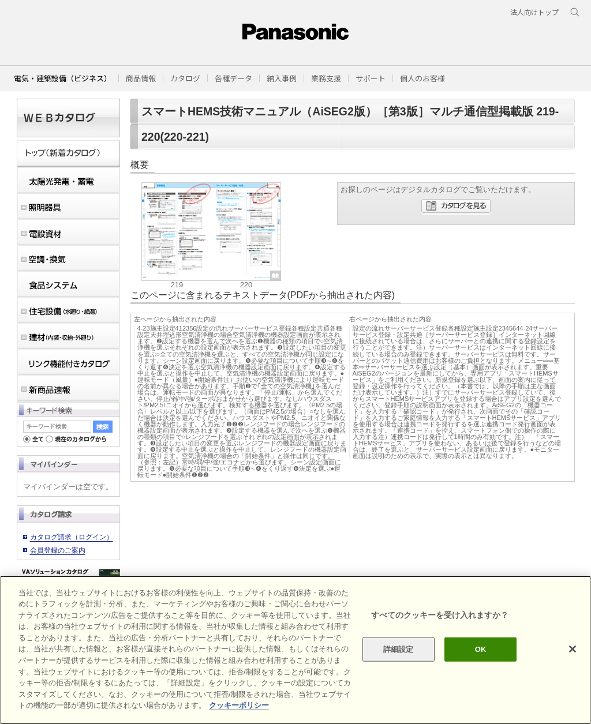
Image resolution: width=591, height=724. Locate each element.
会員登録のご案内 (57, 550)
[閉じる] (572, 669)
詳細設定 (398, 670)
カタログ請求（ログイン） (71, 537)
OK (481, 670)
